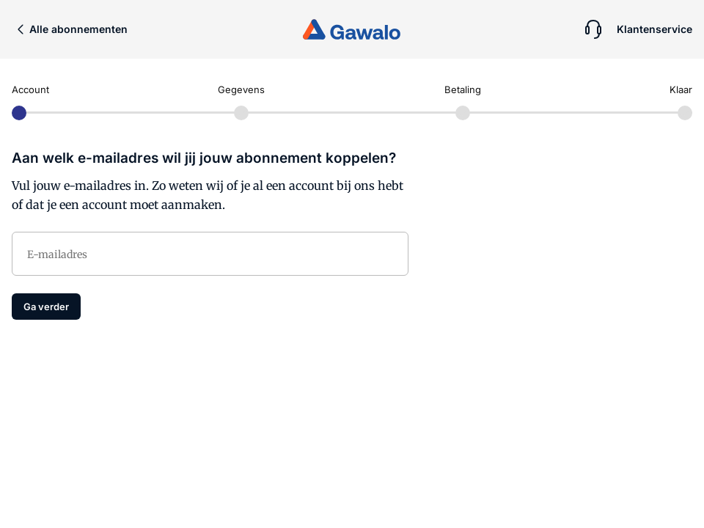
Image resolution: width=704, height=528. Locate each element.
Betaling (462, 89)
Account (30, 89)
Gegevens (241, 89)
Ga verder (46, 306)
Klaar (681, 89)
